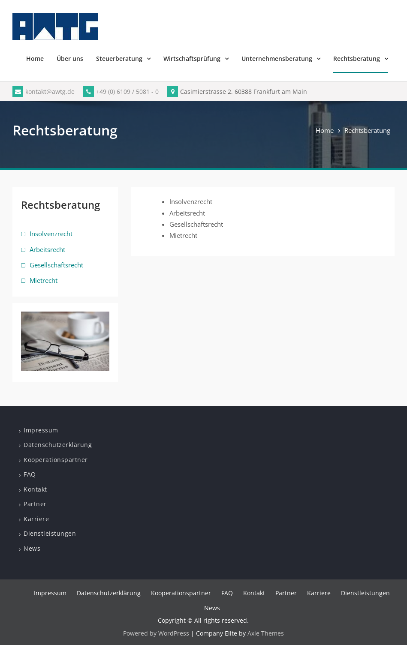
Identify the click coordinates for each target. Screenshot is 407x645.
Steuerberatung (119, 58)
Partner (35, 504)
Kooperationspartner (56, 460)
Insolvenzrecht (51, 233)
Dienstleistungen (50, 533)
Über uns (70, 58)
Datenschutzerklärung (58, 445)
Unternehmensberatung (276, 58)
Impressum (41, 430)
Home (35, 58)
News (32, 548)
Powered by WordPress (156, 633)
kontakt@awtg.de (43, 91)
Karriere (36, 519)
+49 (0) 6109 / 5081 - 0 (121, 91)
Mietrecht (43, 280)
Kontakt (35, 489)
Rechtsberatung (356, 58)
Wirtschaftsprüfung (191, 58)
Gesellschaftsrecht (56, 265)
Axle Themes (265, 633)
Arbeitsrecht (47, 249)
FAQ (30, 474)
